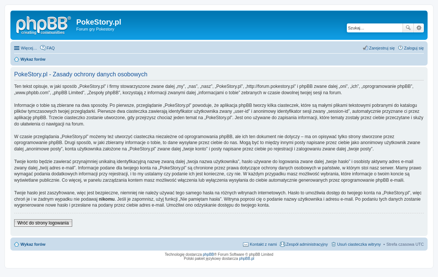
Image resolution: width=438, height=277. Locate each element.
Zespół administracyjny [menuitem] (307, 244)
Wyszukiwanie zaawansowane (419, 27)
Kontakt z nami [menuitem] (263, 244)
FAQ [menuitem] (51, 48)
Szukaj (408, 27)
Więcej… (29, 48)
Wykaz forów (32, 244)
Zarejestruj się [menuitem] (382, 48)
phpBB (208, 254)
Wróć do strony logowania (43, 223)
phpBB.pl (246, 259)
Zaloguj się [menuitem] (414, 48)
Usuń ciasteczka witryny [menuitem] (359, 244)
